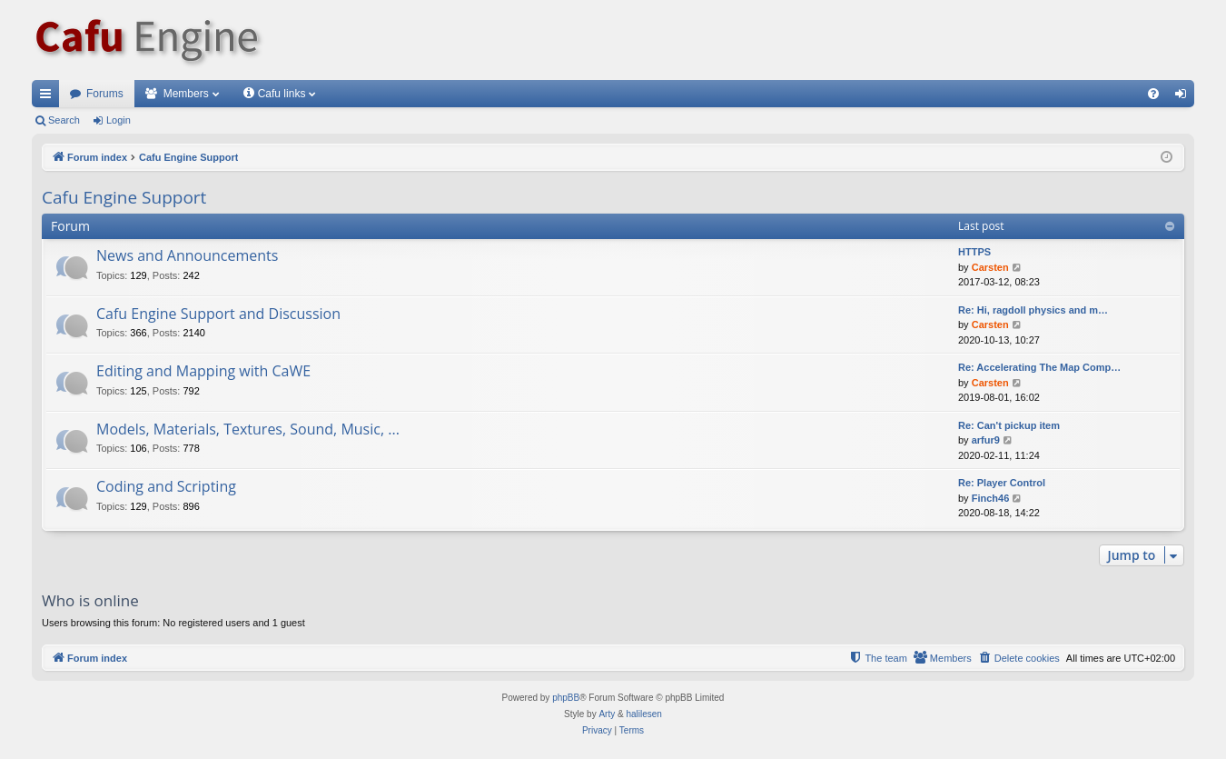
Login (118, 120)
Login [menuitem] (1184, 97)
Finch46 (991, 498)
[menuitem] (1153, 93)
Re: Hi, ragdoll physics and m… (1033, 310)
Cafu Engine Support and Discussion (218, 314)
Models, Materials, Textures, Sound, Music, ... (248, 429)
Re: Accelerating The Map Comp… (1039, 367)
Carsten (990, 267)
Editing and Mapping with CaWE (203, 371)
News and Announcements (187, 255)
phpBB (565, 698)
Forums (105, 93)
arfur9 (986, 439)
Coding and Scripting (166, 486)
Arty (606, 714)
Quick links (49, 97)
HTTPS (974, 251)
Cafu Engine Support (124, 197)
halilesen (643, 714)
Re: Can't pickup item (1009, 425)
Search (64, 120)
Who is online (90, 600)
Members (186, 93)
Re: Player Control (1001, 482)
